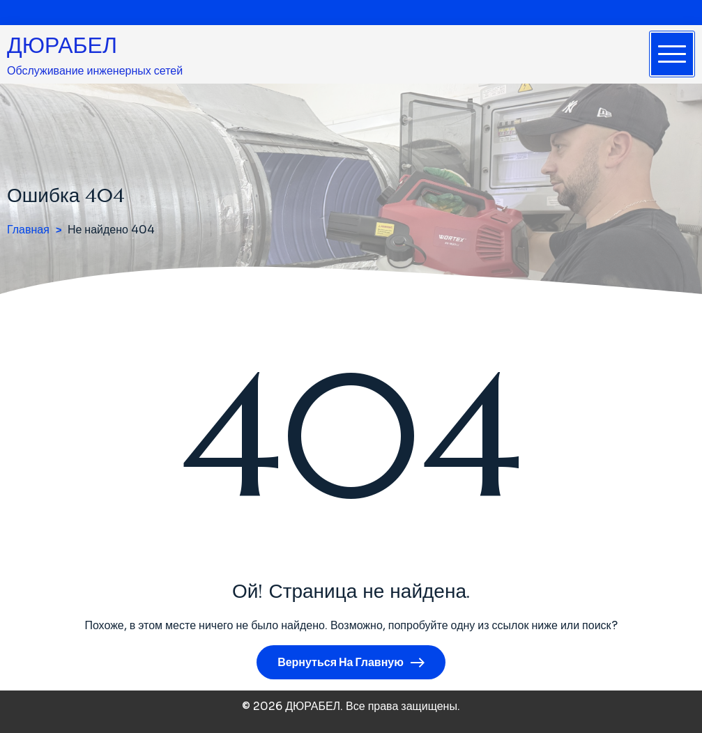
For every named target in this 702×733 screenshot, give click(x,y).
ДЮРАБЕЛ (62, 45)
